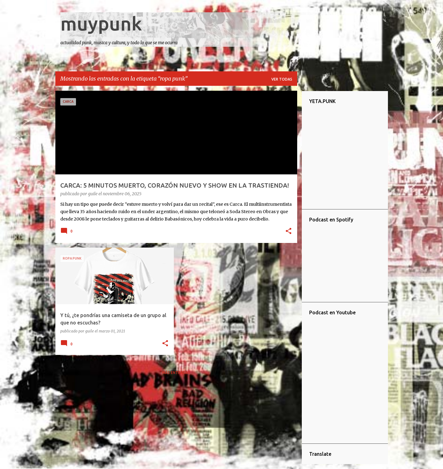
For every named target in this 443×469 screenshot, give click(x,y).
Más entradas (176, 373)
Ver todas (281, 79)
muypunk (101, 23)
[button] (288, 231)
